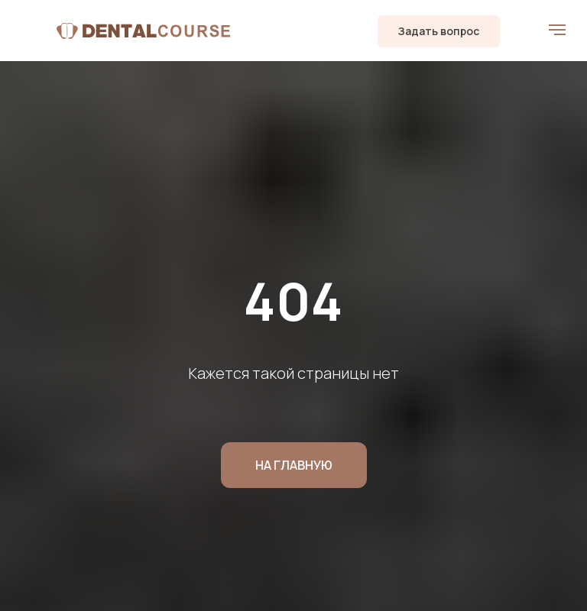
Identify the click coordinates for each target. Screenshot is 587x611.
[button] (439, 31)
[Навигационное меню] (557, 29)
